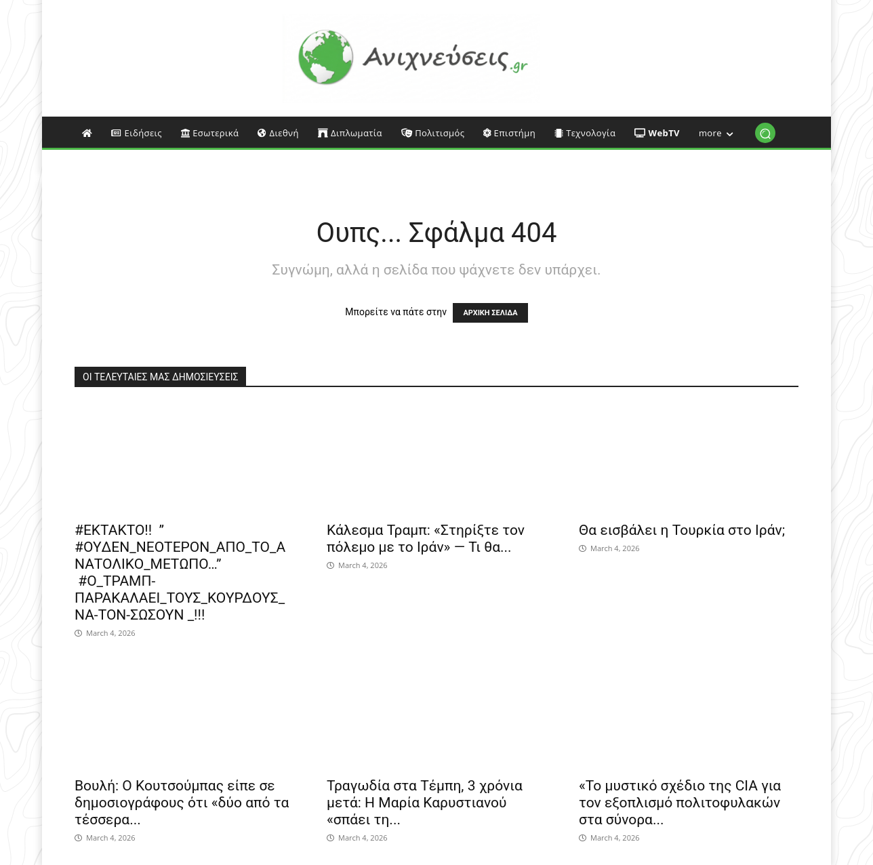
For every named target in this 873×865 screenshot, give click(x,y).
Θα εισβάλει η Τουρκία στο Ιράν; (682, 530)
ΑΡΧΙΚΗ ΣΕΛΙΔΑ (490, 312)
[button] (765, 133)
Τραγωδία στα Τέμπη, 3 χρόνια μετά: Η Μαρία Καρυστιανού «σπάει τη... (425, 803)
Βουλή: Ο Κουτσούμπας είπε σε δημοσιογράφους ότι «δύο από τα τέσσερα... (182, 803)
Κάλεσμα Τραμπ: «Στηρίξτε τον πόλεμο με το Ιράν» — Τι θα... (426, 538)
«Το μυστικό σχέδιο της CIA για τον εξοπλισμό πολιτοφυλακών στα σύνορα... (680, 803)
